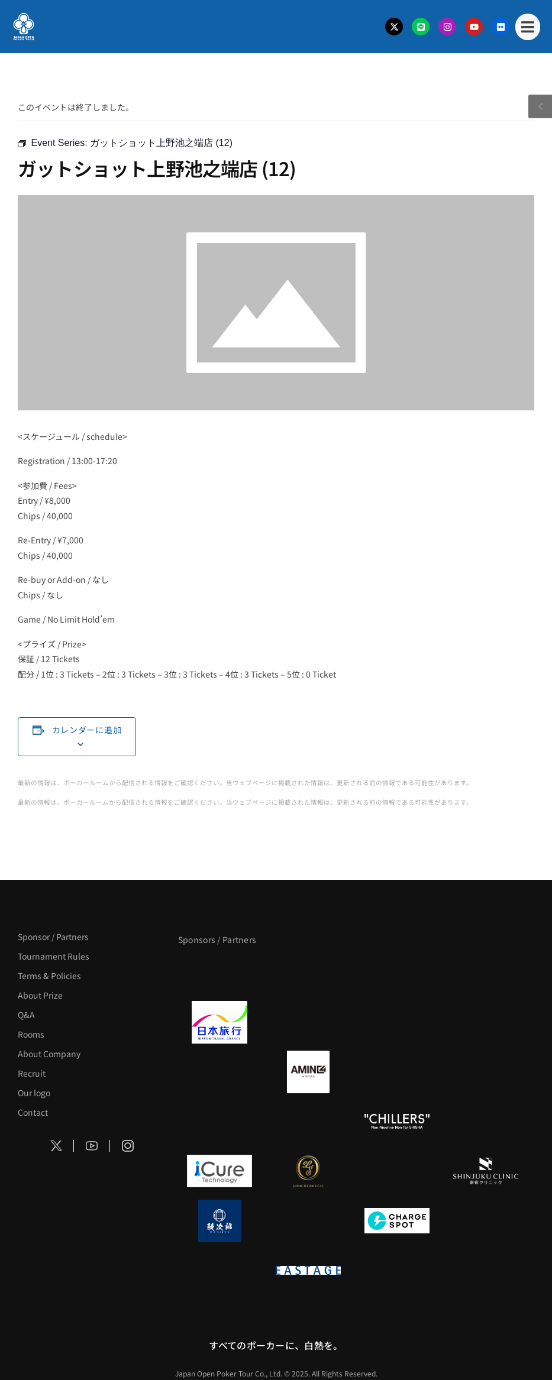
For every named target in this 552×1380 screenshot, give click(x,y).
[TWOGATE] (397, 1022)
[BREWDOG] (485, 1022)
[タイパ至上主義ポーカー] (485, 972)
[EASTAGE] (308, 1270)
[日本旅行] (219, 1022)
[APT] (219, 972)
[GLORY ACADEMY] (308, 1022)
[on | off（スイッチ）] (219, 1270)
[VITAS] (308, 1072)
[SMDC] (485, 1221)
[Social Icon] (56, 1145)
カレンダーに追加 (87, 730)
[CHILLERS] (397, 1121)
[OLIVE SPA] (397, 1171)
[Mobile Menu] (527, 27)
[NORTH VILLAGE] (308, 1221)
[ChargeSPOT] (397, 1221)
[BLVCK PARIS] (308, 972)
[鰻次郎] (219, 1221)
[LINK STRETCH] (308, 1171)
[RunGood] (308, 1121)
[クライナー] (397, 1072)
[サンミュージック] (397, 972)
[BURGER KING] (219, 1072)
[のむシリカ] (219, 1121)
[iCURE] (219, 1171)
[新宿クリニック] (485, 1171)
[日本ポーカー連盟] (397, 1270)
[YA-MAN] (485, 1072)
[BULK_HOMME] (485, 1121)
